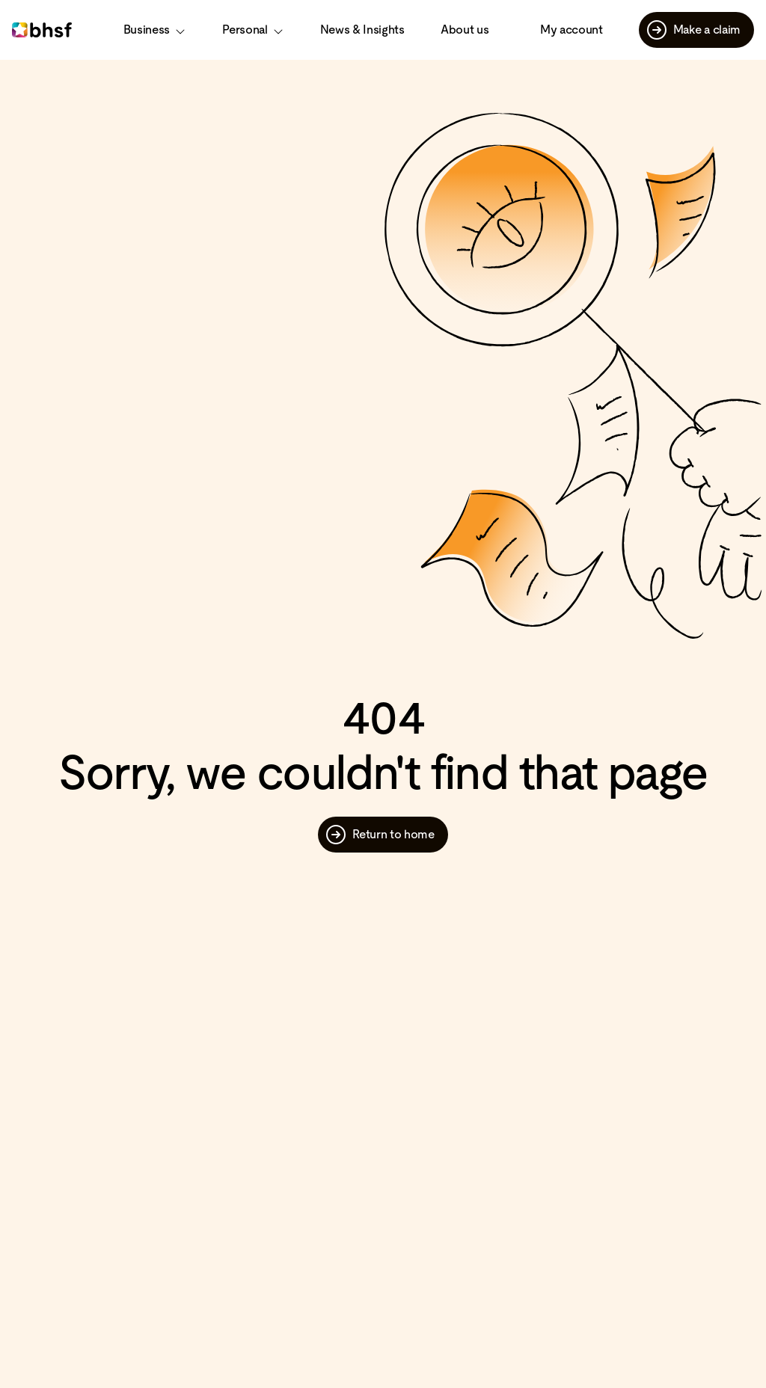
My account (571, 29)
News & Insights (362, 29)
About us (464, 29)
